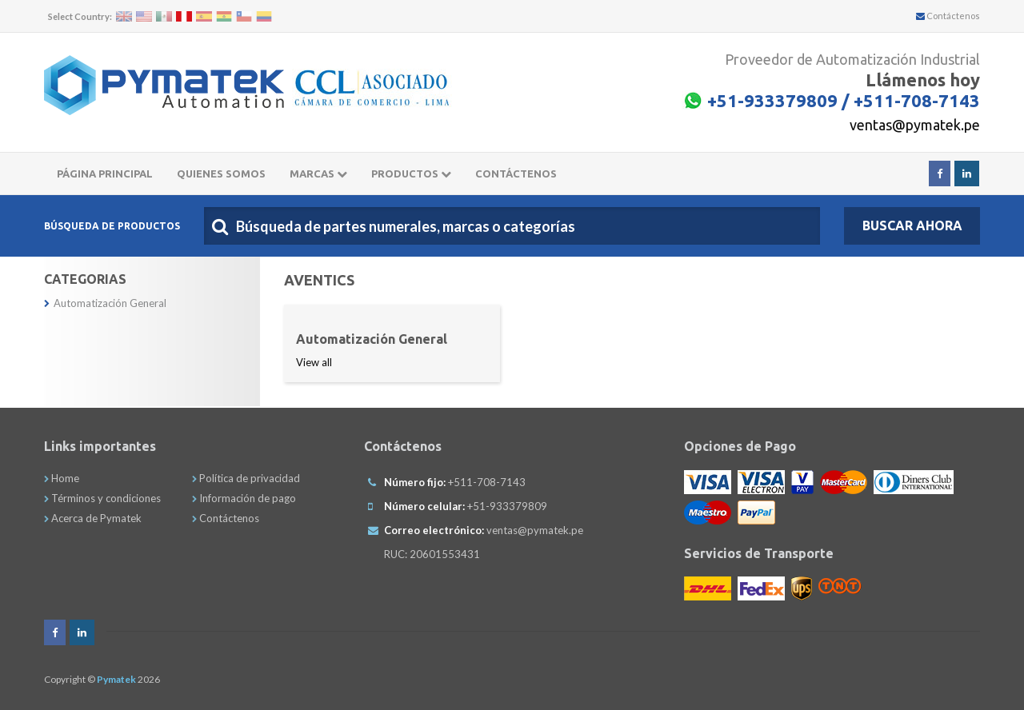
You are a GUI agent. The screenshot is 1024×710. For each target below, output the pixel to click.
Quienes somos (221, 173)
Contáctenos (948, 15)
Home (61, 478)
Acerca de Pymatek (93, 518)
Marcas (318, 173)
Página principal (105, 173)
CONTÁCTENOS (516, 173)
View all (314, 362)
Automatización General (105, 303)
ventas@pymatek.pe (915, 125)
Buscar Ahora (912, 225)
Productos (411, 173)
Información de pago (244, 498)
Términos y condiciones (102, 498)
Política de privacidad (246, 478)
